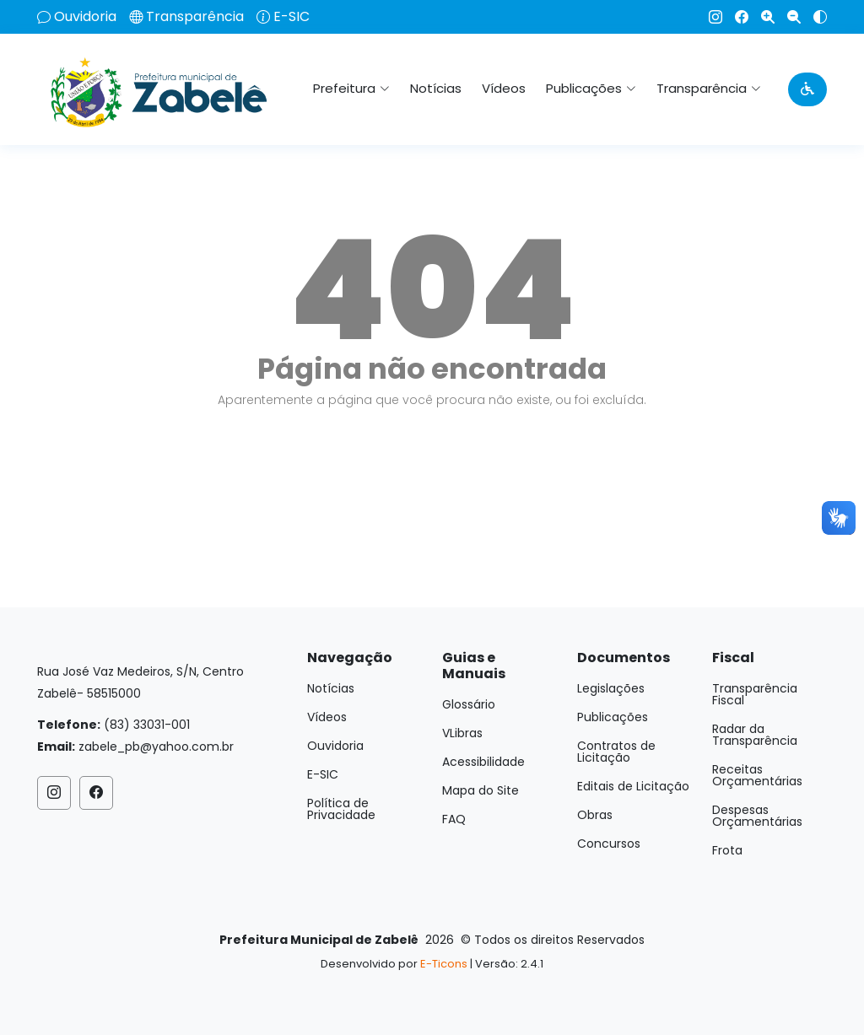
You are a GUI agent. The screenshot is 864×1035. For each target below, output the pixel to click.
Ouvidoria (85, 17)
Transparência (195, 17)
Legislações (611, 688)
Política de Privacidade (341, 809)
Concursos (608, 843)
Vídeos (504, 88)
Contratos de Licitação (616, 751)
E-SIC (291, 17)
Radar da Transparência (754, 735)
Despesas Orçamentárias (757, 815)
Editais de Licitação (633, 786)
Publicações (612, 717)
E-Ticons (443, 964)
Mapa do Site (480, 790)
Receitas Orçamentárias (757, 775)
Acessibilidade (483, 762)
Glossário (468, 704)
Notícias (436, 88)
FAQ (454, 819)
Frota (727, 850)
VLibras (462, 733)
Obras (595, 815)
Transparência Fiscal (754, 694)
